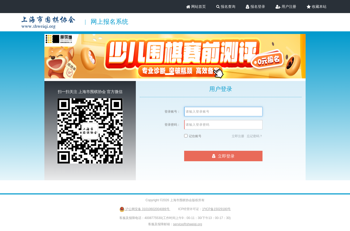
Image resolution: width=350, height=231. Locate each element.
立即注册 (238, 136)
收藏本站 (316, 6)
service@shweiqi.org (187, 224)
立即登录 (223, 156)
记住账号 (195, 136)
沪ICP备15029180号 (216, 209)
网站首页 (196, 6)
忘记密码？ (254, 136)
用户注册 (286, 6)
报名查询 (225, 6)
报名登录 (255, 6)
